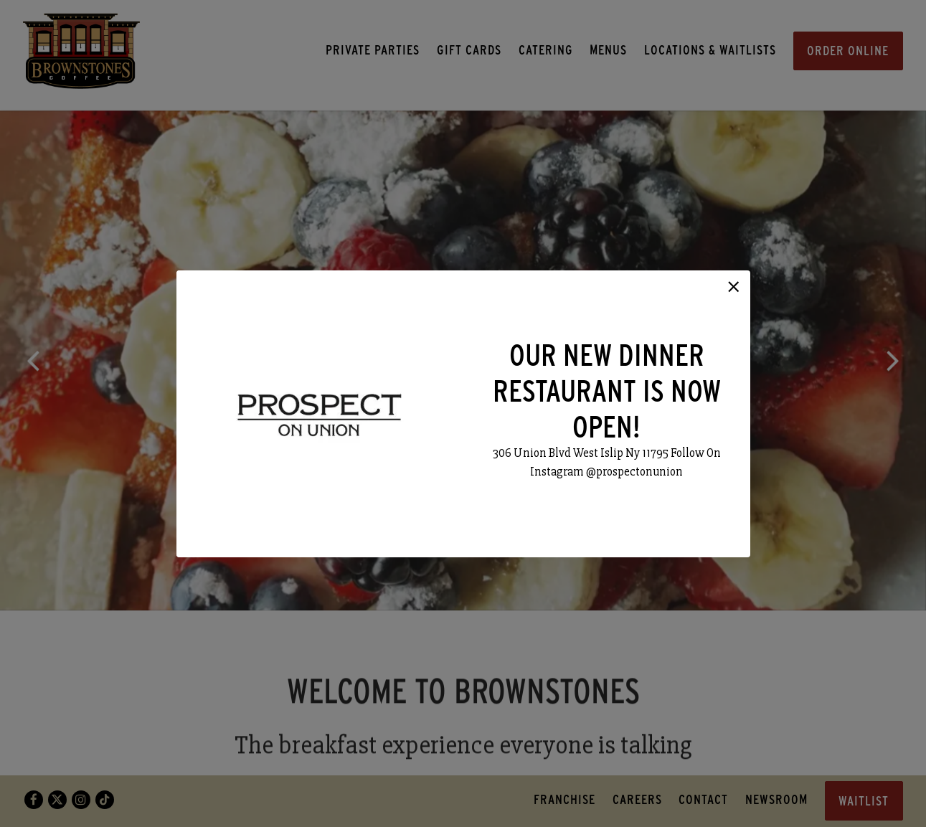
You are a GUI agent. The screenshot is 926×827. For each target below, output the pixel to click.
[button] (733, 287)
